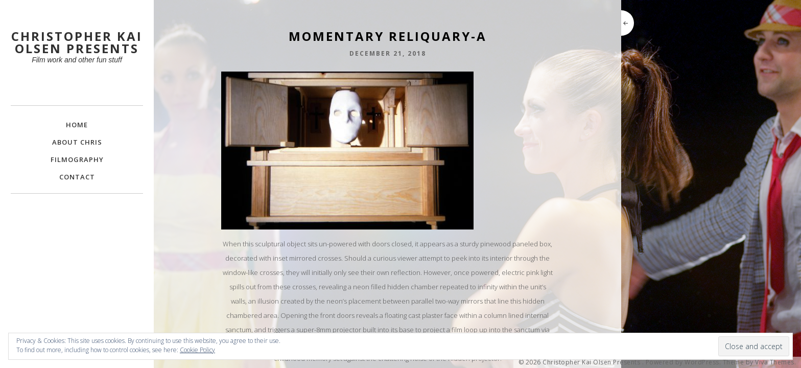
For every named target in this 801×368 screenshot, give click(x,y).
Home (77, 124)
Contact (77, 176)
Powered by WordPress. (683, 362)
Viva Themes (774, 362)
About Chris (77, 142)
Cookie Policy (197, 350)
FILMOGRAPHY (77, 159)
